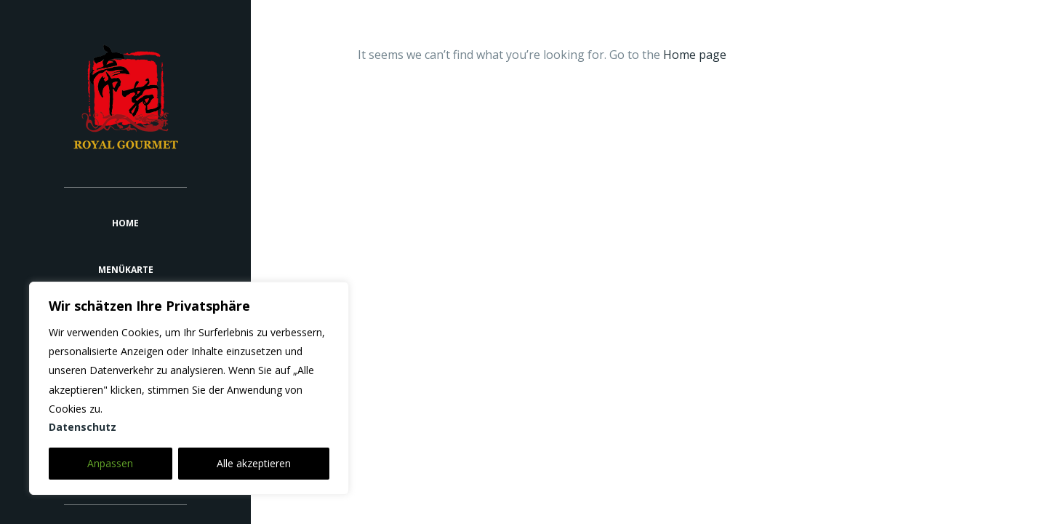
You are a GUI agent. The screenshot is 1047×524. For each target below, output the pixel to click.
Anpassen (110, 463)
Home (125, 223)
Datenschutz (82, 427)
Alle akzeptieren (254, 463)
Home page (694, 55)
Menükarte (125, 269)
